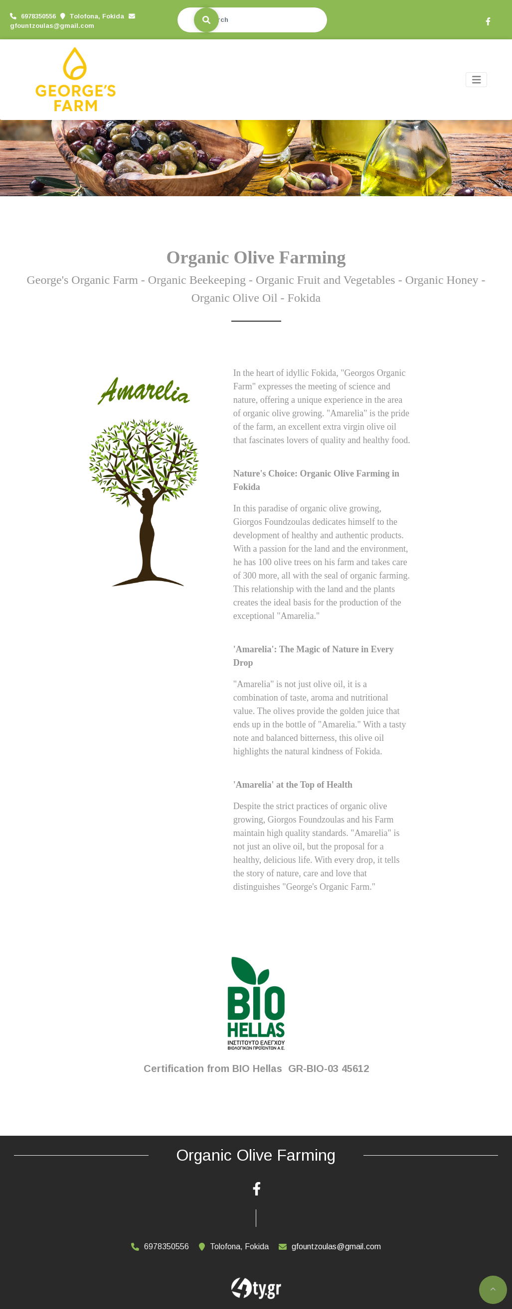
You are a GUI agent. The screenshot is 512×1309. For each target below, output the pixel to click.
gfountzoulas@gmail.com (52, 25)
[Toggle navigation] (477, 80)
